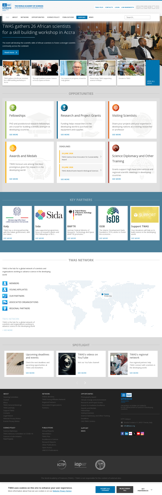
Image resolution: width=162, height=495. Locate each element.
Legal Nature (8, 420)
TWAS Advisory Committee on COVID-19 (18, 438)
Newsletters (46, 438)
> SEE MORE (7, 334)
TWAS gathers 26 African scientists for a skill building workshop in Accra (10, 52)
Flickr (145, 7)
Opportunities (38, 17)
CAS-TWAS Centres (88, 425)
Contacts (109, 7)
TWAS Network (10, 322)
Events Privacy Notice (11, 425)
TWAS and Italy (9, 412)
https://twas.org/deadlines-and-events (29, 368)
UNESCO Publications (50, 454)
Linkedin (142, 7)
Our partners (16, 300)
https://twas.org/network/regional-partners (133, 368)
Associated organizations (23, 306)
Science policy (53, 17)
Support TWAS (8, 415)
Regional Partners (49, 406)
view (13, 108)
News (91, 17)
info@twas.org (129, 430)
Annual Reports (48, 435)
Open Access (47, 452)
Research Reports (49, 446)
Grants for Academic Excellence (93, 409)
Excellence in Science (50, 443)
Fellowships (18, 115)
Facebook (138, 7)
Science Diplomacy (10, 435)
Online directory (48, 401)
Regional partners (19, 312)
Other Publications (49, 449)
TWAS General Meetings (12, 409)
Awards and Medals (25, 160)
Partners (45, 412)
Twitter (149, 7)
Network (25, 17)
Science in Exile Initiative (12, 441)
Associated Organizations (52, 409)
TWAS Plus (46, 441)
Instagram (157, 7)
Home (7, 17)
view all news (151, 82)
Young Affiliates (18, 293)
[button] (85, 387)
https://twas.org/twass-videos (81, 368)
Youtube (153, 7)
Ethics (5, 407)
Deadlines (85, 423)
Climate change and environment (93, 404)
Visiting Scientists (126, 115)
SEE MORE (13, 139)
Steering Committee (10, 401)
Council (6, 404)
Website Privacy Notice (12, 423)
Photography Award (88, 401)
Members (14, 287)
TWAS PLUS (99, 7)
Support (81, 17)
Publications (68, 17)
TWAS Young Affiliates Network (53, 404)
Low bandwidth (127, 7)
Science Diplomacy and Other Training (131, 163)
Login (117, 7)
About (15, 17)
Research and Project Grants (78, 118)
